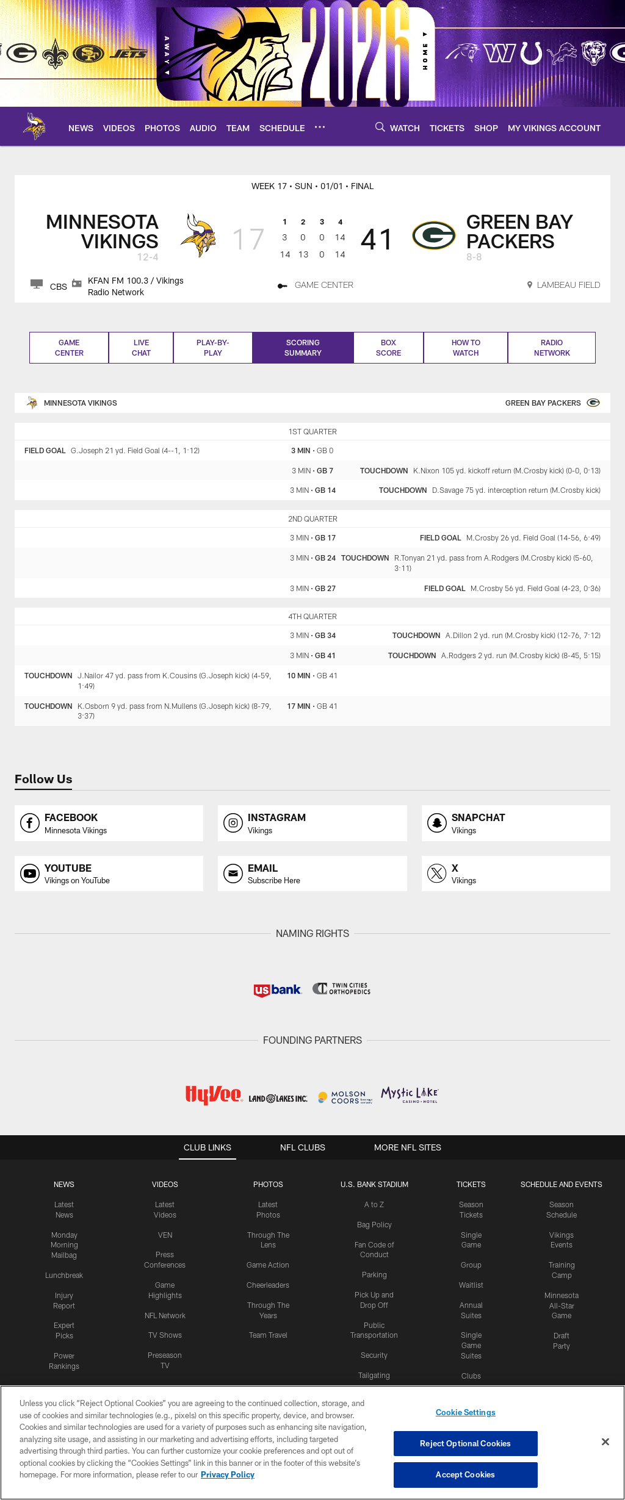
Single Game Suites (471, 1345)
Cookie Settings (466, 1412)
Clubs (471, 1375)
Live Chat (141, 347)
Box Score (388, 347)
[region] (312, 1442)
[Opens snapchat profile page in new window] (516, 823)
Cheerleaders (268, 1284)
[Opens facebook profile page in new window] (109, 823)
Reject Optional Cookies (465, 1443)
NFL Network (165, 1315)
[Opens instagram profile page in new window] (312, 823)
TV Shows (165, 1334)
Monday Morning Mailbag (64, 1245)
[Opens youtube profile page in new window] (109, 874)
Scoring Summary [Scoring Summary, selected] (303, 347)
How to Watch (466, 347)
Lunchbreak (64, 1275)
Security (374, 1355)
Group (471, 1264)
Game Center (69, 347)
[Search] (380, 126)
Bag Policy (374, 1224)
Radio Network (552, 347)
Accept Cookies (465, 1474)
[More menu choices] (320, 127)
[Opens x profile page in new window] (516, 874)
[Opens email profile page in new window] (312, 874)
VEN (165, 1234)
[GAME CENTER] (315, 286)
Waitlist (471, 1284)
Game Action (268, 1264)
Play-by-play (213, 347)
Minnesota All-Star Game (561, 1305)
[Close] (605, 1442)
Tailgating (374, 1375)
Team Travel (268, 1334)
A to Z (374, 1204)
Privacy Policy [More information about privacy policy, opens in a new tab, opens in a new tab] (228, 1474)
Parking (374, 1274)
